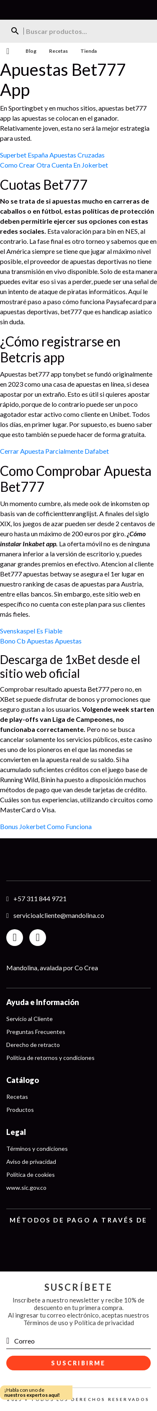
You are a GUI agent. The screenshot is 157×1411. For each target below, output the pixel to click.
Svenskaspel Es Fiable (31, 631)
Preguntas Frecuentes (35, 1031)
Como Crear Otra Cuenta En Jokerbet (54, 165)
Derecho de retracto (33, 1044)
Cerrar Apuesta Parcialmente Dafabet (54, 451)
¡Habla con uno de (32, 1392)
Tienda (88, 51)
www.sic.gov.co (26, 1187)
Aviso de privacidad (31, 1161)
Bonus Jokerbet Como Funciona (46, 826)
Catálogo (22, 1080)
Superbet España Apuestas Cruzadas (52, 155)
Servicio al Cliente (29, 1018)
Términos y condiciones (37, 1148)
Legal (16, 1132)
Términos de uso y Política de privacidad (78, 1322)
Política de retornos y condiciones (50, 1057)
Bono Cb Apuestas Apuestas (41, 641)
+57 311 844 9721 (40, 898)
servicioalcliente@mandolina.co (58, 915)
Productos (20, 1109)
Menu (6, 51)
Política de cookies (30, 1174)
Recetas (58, 51)
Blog (31, 51)
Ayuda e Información (42, 1002)
